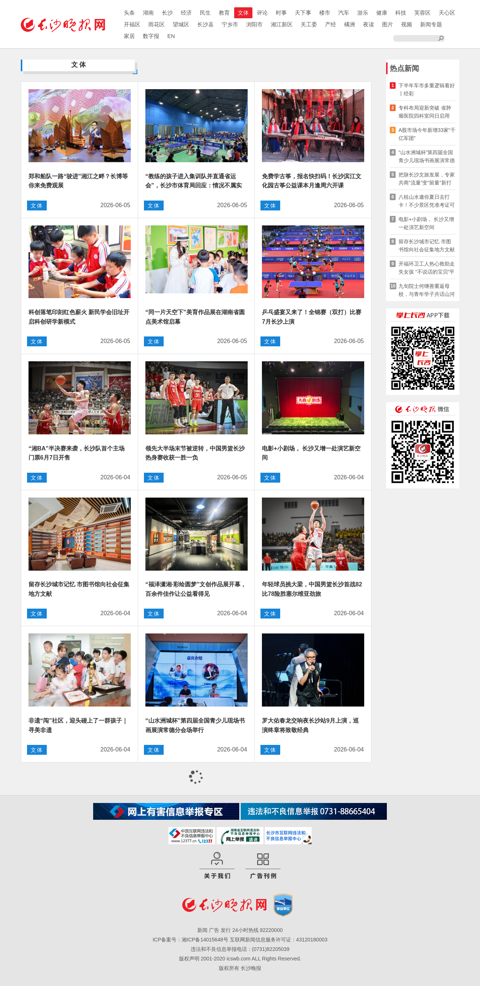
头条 (129, 12)
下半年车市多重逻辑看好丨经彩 (427, 89)
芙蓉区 (422, 12)
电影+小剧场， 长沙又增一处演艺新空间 (426, 223)
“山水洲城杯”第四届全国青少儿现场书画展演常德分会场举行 (427, 156)
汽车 (343, 12)
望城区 (181, 24)
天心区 (447, 12)
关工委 (309, 24)
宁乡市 (230, 24)
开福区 (132, 24)
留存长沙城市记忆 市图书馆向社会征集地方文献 (427, 245)
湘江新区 (282, 24)
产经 (330, 24)
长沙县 (205, 24)
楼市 (324, 12)
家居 (129, 36)
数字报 (151, 36)
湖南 (148, 12)
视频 (406, 24)
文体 (243, 12)
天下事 (303, 12)
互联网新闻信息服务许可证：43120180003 (279, 940)
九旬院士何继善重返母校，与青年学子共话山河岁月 (427, 290)
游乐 (362, 12)
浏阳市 (254, 24)
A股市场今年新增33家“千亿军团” (427, 134)
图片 (387, 24)
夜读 (368, 24)
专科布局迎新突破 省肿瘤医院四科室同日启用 (425, 112)
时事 (281, 12)
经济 (186, 12)
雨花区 (156, 24)
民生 (205, 12)
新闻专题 (431, 24)
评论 (262, 12)
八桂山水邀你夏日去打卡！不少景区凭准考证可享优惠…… (427, 201)
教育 (224, 12)
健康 (381, 12)
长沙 (167, 12)
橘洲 (349, 24)
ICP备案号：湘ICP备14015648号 (190, 940)
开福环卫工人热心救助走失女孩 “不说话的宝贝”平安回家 (427, 268)
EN (171, 36)
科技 (400, 12)
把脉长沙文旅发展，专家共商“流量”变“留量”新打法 (427, 179)
